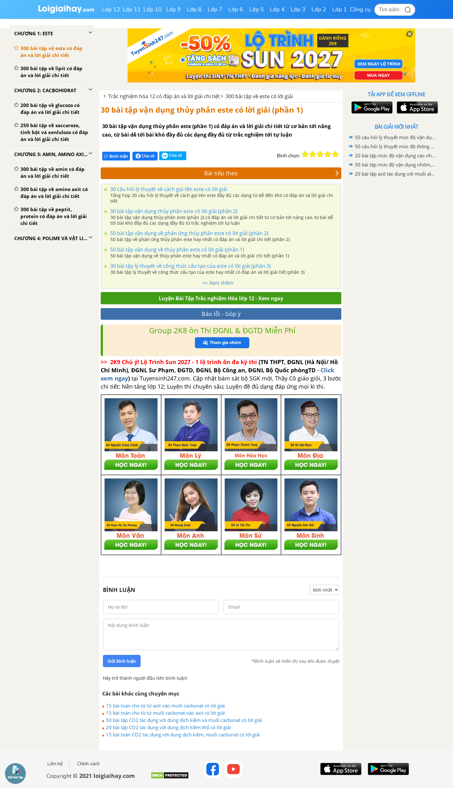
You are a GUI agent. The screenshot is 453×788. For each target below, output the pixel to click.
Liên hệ (55, 763)
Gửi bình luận (122, 661)
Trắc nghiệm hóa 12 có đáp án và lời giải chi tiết (164, 96)
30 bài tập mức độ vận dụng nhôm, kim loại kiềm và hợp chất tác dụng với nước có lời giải (395, 164)
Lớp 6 (235, 9)
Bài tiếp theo (271, 173)
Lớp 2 (318, 9)
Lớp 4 (277, 9)
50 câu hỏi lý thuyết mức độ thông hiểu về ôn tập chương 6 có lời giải (395, 146)
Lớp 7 (215, 9)
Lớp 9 (173, 9)
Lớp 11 (132, 9)
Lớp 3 (298, 9)
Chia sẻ (145, 156)
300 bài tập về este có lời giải (259, 96)
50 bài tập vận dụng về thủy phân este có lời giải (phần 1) (176, 249)
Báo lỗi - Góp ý (221, 314)
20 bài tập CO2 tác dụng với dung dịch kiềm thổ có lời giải (168, 727)
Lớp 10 (152, 9)
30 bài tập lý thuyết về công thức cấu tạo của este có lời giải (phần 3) (190, 265)
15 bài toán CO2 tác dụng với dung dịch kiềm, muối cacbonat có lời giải (183, 734)
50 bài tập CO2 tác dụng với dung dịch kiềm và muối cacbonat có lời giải (184, 720)
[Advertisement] (396, 278)
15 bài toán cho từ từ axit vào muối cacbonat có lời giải (165, 705)
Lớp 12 (111, 9)
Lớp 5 (256, 9)
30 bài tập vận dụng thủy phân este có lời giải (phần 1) (202, 109)
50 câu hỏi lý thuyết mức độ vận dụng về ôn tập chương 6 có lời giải (395, 137)
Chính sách (88, 763)
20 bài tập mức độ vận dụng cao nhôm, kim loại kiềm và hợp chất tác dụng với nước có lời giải (395, 155)
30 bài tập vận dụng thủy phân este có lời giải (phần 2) (173, 211)
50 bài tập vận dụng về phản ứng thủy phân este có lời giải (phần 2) (188, 233)
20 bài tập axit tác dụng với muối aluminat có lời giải (395, 174)
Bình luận (116, 156)
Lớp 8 (194, 9)
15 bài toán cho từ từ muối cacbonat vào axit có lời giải (165, 713)
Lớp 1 (339, 9)
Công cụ (360, 9)
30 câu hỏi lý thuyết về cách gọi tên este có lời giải (168, 189)
